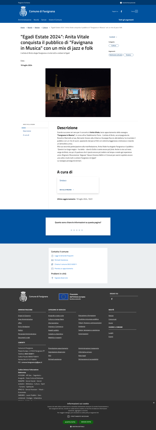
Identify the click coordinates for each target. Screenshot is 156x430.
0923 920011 (29, 354)
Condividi (113, 37)
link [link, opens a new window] (97, 413)
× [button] (153, 403)
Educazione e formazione (87, 315)
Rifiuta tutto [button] (86, 422)
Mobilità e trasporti (55, 337)
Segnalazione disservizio (56, 352)
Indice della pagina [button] (29, 124)
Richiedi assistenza (54, 359)
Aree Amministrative (25, 319)
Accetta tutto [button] (70, 422)
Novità (30, 27)
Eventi (111, 336)
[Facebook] (117, 11)
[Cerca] (135, 11)
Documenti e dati (24, 337)
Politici (20, 330)
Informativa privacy (85, 352)
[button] (78, 427)
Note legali (82, 355)
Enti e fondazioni (24, 326)
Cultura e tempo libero (56, 319)
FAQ (49, 355)
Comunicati (112, 319)
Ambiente (81, 326)
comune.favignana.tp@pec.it (32, 362)
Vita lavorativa (53, 323)
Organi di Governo (24, 315)
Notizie (37, 27)
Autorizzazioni (83, 334)
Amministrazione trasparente (88, 348)
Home (23, 27)
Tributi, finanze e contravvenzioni (90, 323)
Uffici (20, 323)
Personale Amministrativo (27, 334)
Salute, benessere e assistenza (89, 330)
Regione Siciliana (24, 2)
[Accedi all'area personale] (127, 2)
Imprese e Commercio (55, 326)
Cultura (45, 27)
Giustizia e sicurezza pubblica (88, 319)
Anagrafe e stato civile (56, 315)
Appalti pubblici (53, 330)
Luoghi (111, 333)
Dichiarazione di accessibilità (88, 359)
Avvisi (111, 323)
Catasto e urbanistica (55, 334)
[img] (44, 124)
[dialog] (78, 415)
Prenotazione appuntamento (58, 348)
